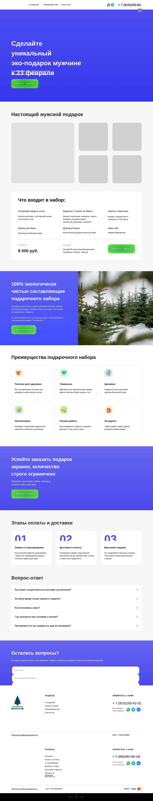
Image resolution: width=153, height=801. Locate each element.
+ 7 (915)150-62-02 (126, 703)
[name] (75, 670)
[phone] (75, 678)
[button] (121, 248)
